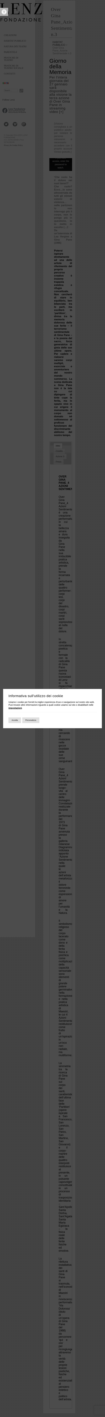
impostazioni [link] (15, 708)
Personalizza (30, 720)
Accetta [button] (15, 720)
